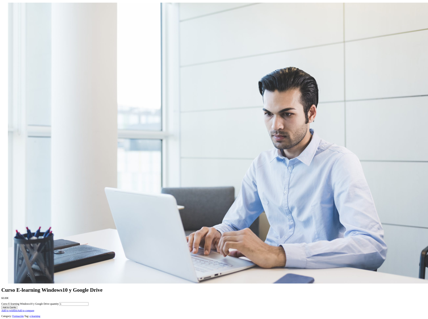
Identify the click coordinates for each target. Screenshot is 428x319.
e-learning (35, 316)
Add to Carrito (9, 307)
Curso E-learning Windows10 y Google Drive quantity (30, 303)
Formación (18, 316)
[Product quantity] (73, 304)
